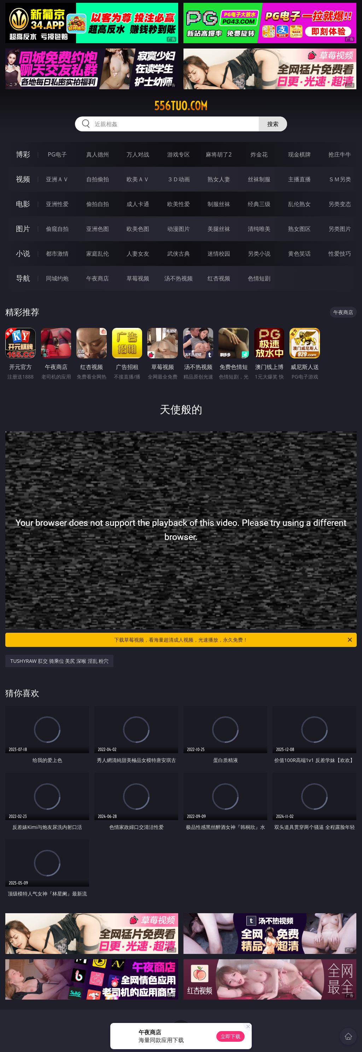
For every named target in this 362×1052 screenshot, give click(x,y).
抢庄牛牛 (339, 154)
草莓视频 (138, 278)
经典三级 (259, 204)
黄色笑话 (299, 253)
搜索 (273, 124)
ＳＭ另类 (339, 179)
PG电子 (57, 154)
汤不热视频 (178, 278)
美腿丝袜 (219, 229)
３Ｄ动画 (178, 179)
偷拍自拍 (97, 204)
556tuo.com (181, 106)
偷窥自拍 (57, 229)
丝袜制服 (259, 179)
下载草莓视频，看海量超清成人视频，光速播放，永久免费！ (233, 640)
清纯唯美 (259, 229)
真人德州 (97, 154)
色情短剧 (259, 278)
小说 (23, 253)
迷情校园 (219, 253)
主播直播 (299, 179)
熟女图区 (299, 229)
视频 (23, 179)
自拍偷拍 (97, 179)
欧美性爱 (178, 204)
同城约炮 (57, 278)
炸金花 (259, 154)
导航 (23, 278)
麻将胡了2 (219, 154)
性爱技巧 (339, 253)
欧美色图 (138, 229)
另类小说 (259, 253)
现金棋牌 (299, 154)
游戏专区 (178, 154)
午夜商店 (97, 278)
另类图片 (339, 229)
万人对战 (138, 154)
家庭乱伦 (97, 253)
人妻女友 (138, 253)
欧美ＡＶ (138, 179)
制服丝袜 (219, 204)
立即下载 (230, 1036)
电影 (23, 204)
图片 (23, 228)
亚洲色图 (97, 229)
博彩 (23, 154)
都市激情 (57, 253)
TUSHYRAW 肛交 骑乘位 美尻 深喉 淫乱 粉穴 (59, 661)
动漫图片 (178, 229)
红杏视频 (219, 278)
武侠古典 (178, 253)
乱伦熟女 (299, 204)
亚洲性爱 (57, 204)
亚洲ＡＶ (57, 179)
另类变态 (339, 204)
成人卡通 (138, 204)
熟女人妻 (219, 179)
